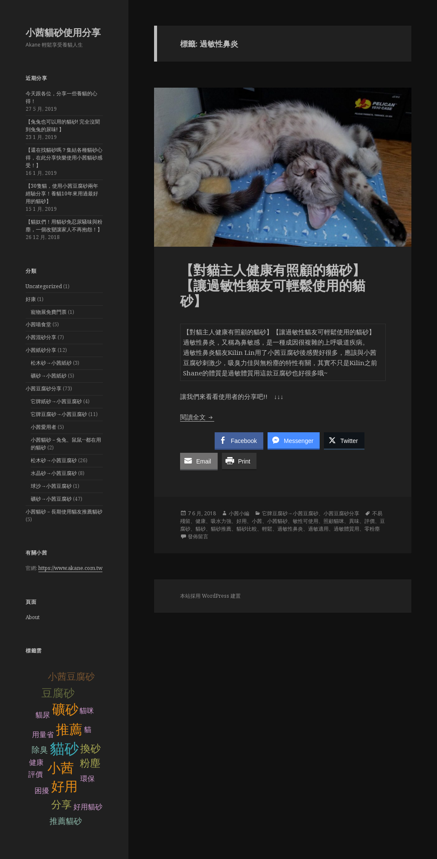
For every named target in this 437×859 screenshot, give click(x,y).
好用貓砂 (87, 807)
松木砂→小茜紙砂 (51, 362)
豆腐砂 (58, 693)
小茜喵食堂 (38, 324)
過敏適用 (318, 528)
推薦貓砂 (66, 821)
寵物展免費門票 (49, 312)
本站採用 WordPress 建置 (210, 595)
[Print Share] (239, 461)
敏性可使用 (305, 521)
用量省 (43, 735)
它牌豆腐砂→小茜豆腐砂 (59, 414)
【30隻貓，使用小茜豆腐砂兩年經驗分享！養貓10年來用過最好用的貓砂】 (62, 193)
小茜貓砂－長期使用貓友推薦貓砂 (64, 511)
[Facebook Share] (239, 440)
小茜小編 (239, 513)
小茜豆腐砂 (71, 676)
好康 (31, 299)
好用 (64, 786)
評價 (369, 521)
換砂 (90, 748)
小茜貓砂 (277, 521)
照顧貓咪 (333, 521)
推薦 (69, 729)
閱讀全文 (197, 417)
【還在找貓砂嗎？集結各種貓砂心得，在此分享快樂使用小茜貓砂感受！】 (64, 157)
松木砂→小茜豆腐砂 (54, 460)
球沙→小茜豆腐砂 (51, 486)
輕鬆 (267, 528)
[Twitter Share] (344, 440)
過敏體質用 (346, 528)
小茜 (60, 768)
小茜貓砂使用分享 (63, 32)
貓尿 (42, 715)
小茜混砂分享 (41, 337)
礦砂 (65, 709)
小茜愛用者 (43, 427)
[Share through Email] (199, 461)
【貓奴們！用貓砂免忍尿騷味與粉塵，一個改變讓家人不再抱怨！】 (64, 225)
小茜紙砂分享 (41, 350)
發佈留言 (198, 536)
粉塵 (90, 763)
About (33, 617)
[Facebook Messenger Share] (294, 440)
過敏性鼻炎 (290, 528)
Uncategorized (44, 286)
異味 (354, 521)
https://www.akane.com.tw (70, 568)
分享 (61, 804)
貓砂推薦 (221, 528)
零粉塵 (372, 528)
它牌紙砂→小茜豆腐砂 (56, 401)
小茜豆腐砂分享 (43, 388)
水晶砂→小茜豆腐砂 (54, 473)
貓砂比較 (246, 528)
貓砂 (64, 749)
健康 (200, 521)
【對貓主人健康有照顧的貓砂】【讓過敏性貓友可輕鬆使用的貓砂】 (272, 285)
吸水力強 (221, 521)
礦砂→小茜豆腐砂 (51, 498)
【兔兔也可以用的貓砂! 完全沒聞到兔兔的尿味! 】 (63, 125)
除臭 (40, 749)
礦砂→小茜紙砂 (49, 375)
